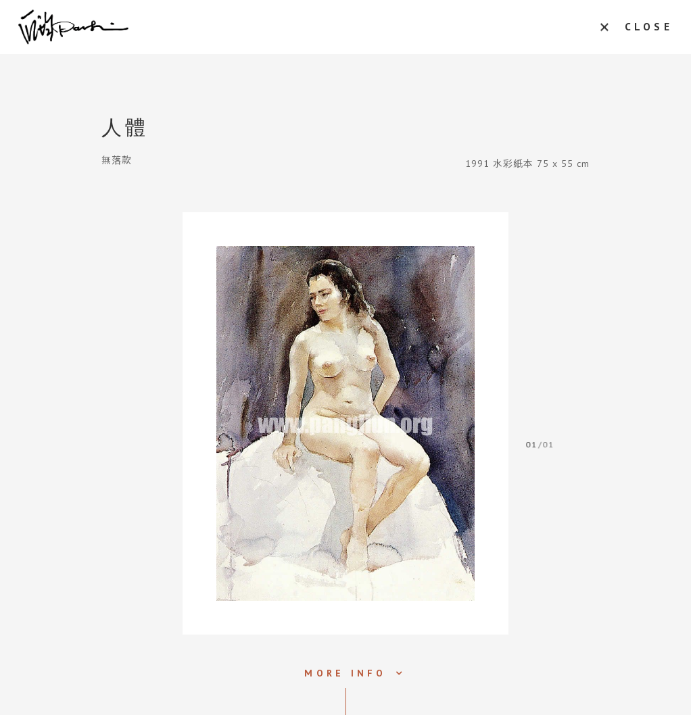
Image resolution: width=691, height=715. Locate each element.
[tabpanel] (345, 423)
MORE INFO (345, 673)
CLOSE (644, 27)
